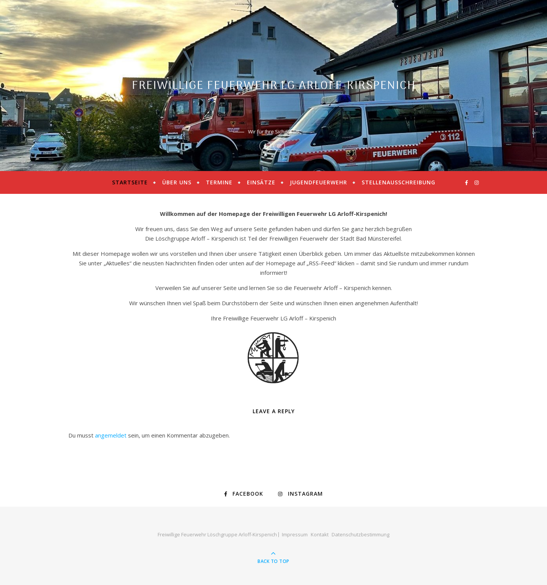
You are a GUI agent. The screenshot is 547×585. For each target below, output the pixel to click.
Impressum (295, 534)
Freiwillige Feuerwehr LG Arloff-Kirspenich (274, 86)
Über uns (176, 182)
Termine (219, 182)
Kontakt (320, 534)
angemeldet (110, 435)
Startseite (130, 182)
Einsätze (261, 182)
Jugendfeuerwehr (318, 182)
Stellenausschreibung (398, 182)
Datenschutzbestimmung (360, 534)
